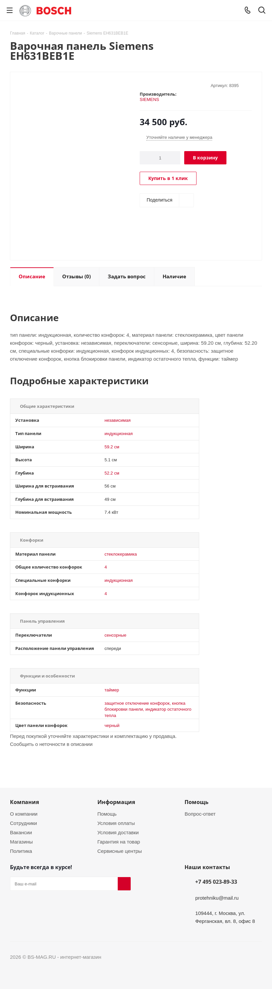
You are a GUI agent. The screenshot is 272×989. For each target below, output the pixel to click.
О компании (24, 813)
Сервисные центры (119, 851)
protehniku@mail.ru (216, 897)
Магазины (21, 841)
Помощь (107, 813)
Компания (24, 802)
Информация (116, 802)
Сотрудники (23, 823)
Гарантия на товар (118, 841)
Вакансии (21, 832)
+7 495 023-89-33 (216, 881)
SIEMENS (149, 99)
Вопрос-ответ (200, 813)
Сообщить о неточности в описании (51, 744)
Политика (21, 851)
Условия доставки (118, 832)
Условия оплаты (116, 823)
